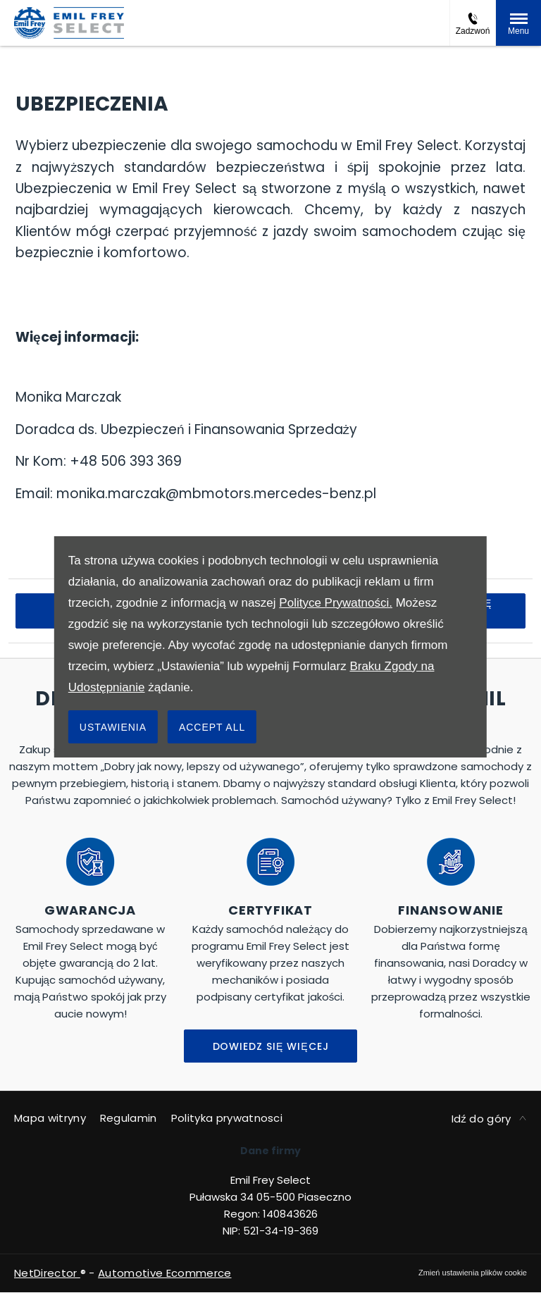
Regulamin (128, 1118)
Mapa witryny (50, 1118)
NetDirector (47, 1273)
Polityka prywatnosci (226, 1118)
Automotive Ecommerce (164, 1273)
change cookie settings (472, 1272)
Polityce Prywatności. (335, 603)
